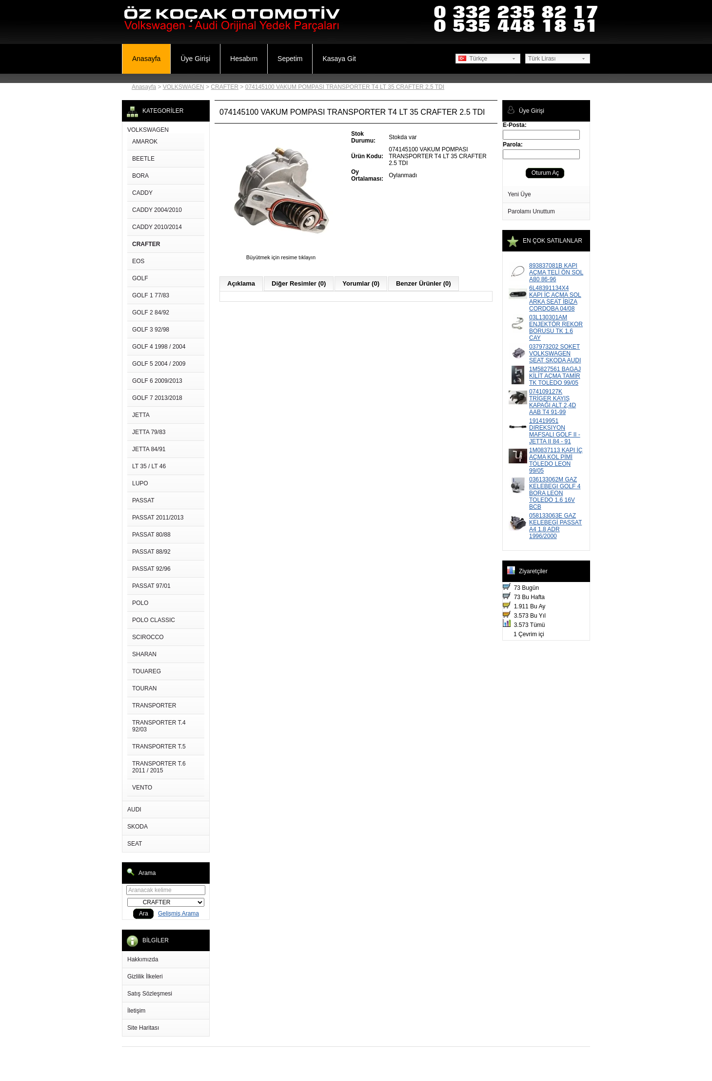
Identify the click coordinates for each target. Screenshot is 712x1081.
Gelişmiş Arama (178, 913)
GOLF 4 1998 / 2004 (158, 346)
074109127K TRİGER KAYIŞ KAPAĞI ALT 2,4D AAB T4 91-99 (552, 402)
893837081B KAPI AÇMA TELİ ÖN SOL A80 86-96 (556, 272)
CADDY (142, 192)
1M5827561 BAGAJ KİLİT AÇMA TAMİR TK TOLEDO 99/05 (555, 376)
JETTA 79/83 (148, 432)
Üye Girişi (195, 58)
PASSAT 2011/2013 (157, 517)
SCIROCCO (148, 637)
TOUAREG (146, 671)
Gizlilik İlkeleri (145, 976)
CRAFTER (224, 86)
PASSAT (143, 500)
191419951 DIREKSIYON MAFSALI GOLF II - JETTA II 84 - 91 (554, 431)
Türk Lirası (542, 58)
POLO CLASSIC (153, 620)
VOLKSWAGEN (183, 86)
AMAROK (145, 141)
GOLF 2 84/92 (150, 312)
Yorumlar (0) (360, 283)
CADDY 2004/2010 (157, 210)
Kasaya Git (339, 58)
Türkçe (472, 58)
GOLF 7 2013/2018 (157, 398)
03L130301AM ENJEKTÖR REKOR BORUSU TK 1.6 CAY (556, 327)
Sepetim (289, 58)
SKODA (137, 826)
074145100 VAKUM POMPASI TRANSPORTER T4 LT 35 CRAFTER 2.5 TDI (344, 86)
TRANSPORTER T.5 (159, 746)
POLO (140, 603)
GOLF (140, 278)
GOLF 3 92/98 (150, 329)
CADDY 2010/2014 (157, 227)
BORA (140, 175)
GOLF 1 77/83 (150, 295)
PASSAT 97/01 (151, 585)
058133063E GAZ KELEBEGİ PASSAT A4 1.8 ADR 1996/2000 (555, 526)
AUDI (134, 809)
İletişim (136, 1010)
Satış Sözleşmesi (149, 993)
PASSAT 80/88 (151, 534)
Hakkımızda (142, 959)
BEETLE (143, 158)
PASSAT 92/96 (151, 568)
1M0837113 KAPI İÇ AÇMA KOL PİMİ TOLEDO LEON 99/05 (555, 460)
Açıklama (241, 283)
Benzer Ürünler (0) (423, 283)
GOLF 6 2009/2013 (157, 380)
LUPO (140, 483)
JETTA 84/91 (148, 449)
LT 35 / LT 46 (149, 466)
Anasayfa (146, 58)
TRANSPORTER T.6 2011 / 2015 (159, 767)
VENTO (142, 787)
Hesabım (243, 58)
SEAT (134, 843)
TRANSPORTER (154, 705)
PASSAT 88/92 (151, 551)
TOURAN (144, 688)
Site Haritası (143, 1027)
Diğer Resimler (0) (299, 283)
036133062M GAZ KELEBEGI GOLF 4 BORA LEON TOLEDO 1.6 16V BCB (554, 493)
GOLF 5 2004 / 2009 (158, 363)
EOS (138, 261)
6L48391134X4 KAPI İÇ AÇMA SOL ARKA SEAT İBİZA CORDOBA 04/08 (555, 298)
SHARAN (144, 654)
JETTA (141, 415)
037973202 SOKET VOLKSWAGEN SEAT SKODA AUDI (555, 353)
